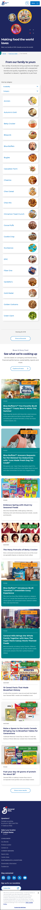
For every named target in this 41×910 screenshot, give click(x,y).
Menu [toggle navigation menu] (35, 3)
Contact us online (7, 821)
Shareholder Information (9, 863)
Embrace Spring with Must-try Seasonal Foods (20, 499)
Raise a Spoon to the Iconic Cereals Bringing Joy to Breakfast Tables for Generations (20, 722)
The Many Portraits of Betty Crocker (20, 541)
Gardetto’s (20, 282)
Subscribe (6, 888)
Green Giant (20, 316)
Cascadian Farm (20, 169)
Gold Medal (20, 293)
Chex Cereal (20, 191)
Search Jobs (5, 854)
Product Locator (6, 844)
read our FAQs (7, 825)
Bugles (20, 158)
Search (27, 3)
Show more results (20, 790)
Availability (6, 86)
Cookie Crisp (20, 237)
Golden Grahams (20, 304)
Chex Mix (20, 203)
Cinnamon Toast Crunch (20, 214)
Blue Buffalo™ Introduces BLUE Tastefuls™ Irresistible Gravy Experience (20, 583)
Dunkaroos (20, 248)
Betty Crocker (20, 124)
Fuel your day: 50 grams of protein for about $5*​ (20, 765)
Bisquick (20, 135)
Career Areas (5, 857)
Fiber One (20, 271)
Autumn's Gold (20, 112)
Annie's (20, 101)
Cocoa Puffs (20, 225)
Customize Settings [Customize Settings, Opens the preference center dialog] (20, 907)
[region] (20, 900)
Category (6, 91)
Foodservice (5, 866)
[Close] (38, 893)
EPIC (20, 259)
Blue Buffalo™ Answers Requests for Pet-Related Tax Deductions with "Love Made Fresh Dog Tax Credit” (20, 452)
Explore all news (18, 368)
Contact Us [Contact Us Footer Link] (4, 847)
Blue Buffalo (20, 146)
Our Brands (4, 841)
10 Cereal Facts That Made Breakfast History (20, 680)
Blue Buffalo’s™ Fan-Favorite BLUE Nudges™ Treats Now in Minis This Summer (20, 402)
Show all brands (20, 338)
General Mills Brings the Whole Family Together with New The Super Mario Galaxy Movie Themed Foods (20, 633)
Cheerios (20, 180)
